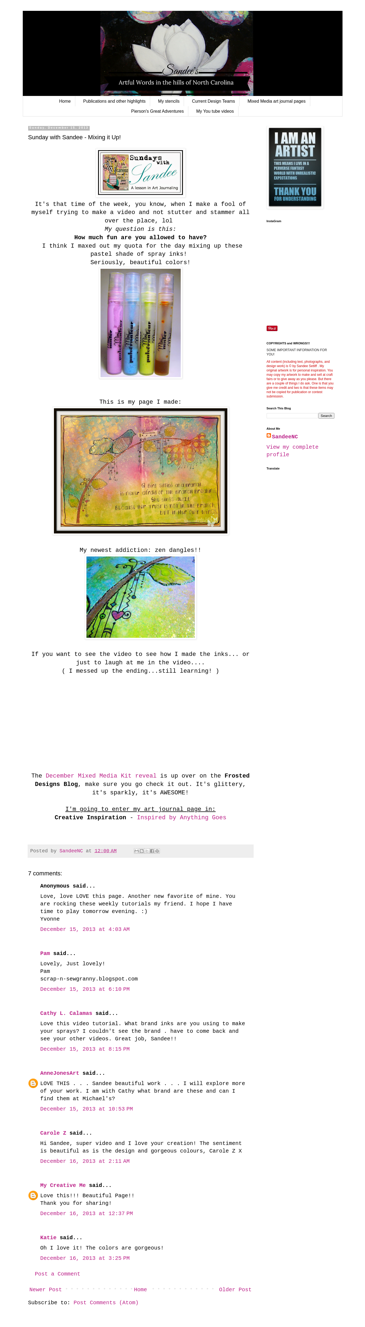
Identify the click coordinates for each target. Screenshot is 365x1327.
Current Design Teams (213, 101)
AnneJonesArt (59, 1073)
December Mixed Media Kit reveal (99, 776)
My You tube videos (215, 111)
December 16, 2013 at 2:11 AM (85, 1161)
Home (65, 101)
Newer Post (46, 1290)
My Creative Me (63, 1185)
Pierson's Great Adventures (157, 111)
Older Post (235, 1290)
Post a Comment (57, 1274)
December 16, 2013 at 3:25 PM (85, 1258)
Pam (45, 953)
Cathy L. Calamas (66, 1013)
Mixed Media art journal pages (276, 101)
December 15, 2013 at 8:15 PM (85, 1049)
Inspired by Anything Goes (181, 817)
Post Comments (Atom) (106, 1303)
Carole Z (53, 1133)
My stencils (168, 101)
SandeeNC (285, 437)
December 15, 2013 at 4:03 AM (85, 929)
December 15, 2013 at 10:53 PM (86, 1109)
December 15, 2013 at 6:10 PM (85, 989)
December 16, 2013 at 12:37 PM (86, 1214)
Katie (48, 1238)
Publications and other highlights (114, 101)
